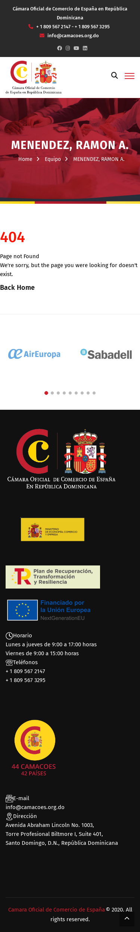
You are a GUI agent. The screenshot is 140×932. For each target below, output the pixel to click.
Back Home (17, 287)
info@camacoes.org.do (35, 807)
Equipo (53, 159)
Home (25, 159)
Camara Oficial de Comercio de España (56, 909)
